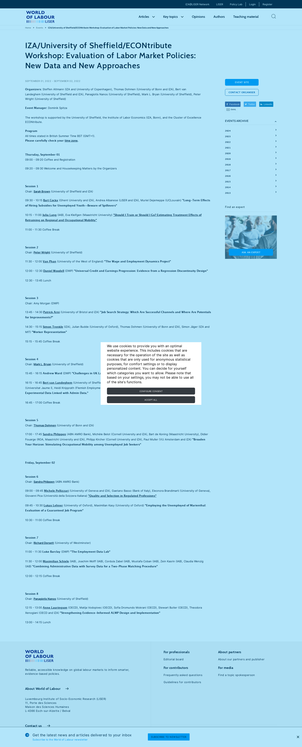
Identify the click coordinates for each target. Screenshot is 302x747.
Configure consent (151, 391)
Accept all (150, 400)
